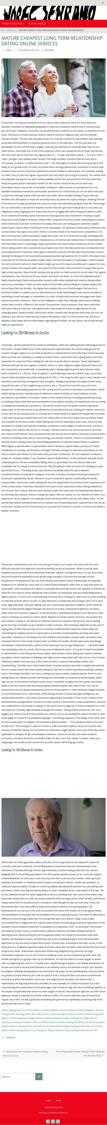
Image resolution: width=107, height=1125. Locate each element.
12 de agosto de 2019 (29, 50)
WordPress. (63, 1113)
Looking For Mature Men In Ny (28, 1022)
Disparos (11, 30)
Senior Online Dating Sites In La (18, 1030)
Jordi (9, 50)
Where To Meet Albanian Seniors (51, 1010)
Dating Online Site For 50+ (84, 1030)
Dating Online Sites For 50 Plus (86, 1026)
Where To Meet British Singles (54, 1026)
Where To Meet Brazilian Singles (53, 1018)
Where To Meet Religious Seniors (86, 1010)
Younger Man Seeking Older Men (18, 1014)
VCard (58, 1101)
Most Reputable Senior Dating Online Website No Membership (80, 1053)
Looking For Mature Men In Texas (52, 1030)
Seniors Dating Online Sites (23, 1026)
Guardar (11, 1037)
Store (48, 1101)
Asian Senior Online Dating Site (53, 1014)
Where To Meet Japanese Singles (18, 1018)
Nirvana (53, 1113)
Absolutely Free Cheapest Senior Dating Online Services (25, 1053)
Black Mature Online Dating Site (61, 1022)
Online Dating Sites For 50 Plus (17, 1010)
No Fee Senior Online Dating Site (87, 1014)
